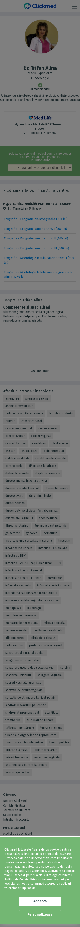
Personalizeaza (40, 914)
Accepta (40, 901)
